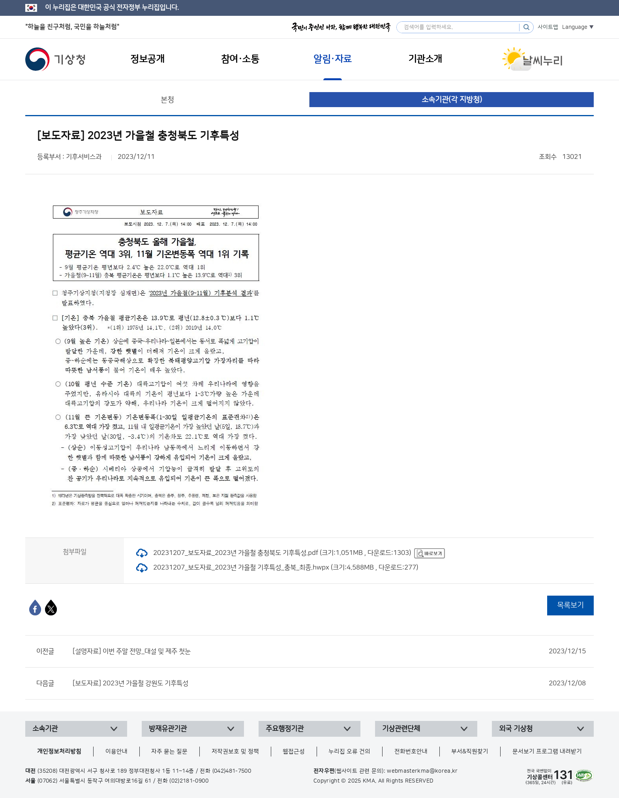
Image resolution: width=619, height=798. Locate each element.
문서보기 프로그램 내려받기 (547, 751)
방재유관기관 (168, 729)
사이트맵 (548, 27)
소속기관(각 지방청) (452, 100)
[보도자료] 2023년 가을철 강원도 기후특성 (329, 683)
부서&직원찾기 (469, 751)
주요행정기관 (285, 729)
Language (574, 27)
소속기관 (45, 729)
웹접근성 (294, 751)
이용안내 (116, 751)
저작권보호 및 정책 (235, 751)
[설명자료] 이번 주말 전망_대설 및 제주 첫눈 (329, 651)
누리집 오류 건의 (349, 751)
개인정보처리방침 (59, 751)
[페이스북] (35, 607)
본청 (167, 100)
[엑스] (51, 607)
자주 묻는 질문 (169, 751)
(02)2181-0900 (188, 781)
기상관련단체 (401, 729)
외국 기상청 (516, 729)
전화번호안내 (411, 751)
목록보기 (570, 605)
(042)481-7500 (231, 771)
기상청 (55, 59)
